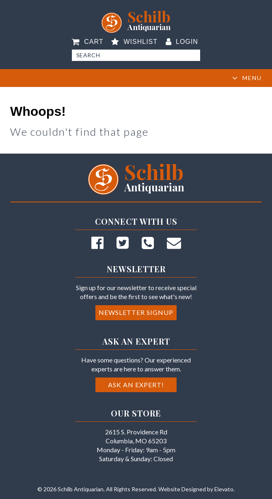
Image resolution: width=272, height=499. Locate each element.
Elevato (223, 489)
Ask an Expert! (136, 384)
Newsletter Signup (136, 312)
